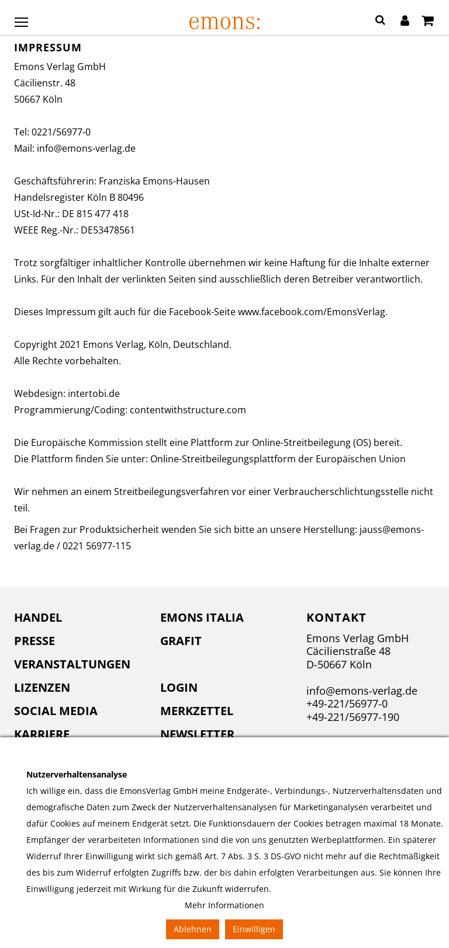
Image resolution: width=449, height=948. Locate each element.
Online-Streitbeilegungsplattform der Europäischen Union (278, 458)
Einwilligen (254, 929)
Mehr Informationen (224, 905)
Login (179, 687)
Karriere (42, 734)
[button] (380, 21)
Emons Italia (202, 617)
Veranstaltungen (72, 664)
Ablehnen (193, 929)
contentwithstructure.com (188, 409)
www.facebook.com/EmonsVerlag (311, 311)
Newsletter (197, 734)
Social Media (56, 711)
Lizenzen (42, 687)
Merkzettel (196, 711)
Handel (38, 617)
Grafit (181, 641)
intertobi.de (94, 393)
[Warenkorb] (427, 22)
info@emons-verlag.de (86, 148)
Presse (34, 641)
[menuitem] (78, 617)
